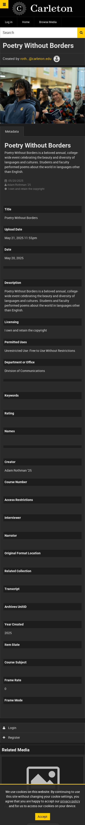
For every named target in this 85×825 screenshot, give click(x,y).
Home (25, 22)
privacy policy (70, 801)
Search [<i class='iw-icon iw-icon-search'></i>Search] (81, 32)
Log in (8, 22)
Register (11, 737)
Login (10, 728)
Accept (42, 816)
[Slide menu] (4, 4)
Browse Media (48, 22)
